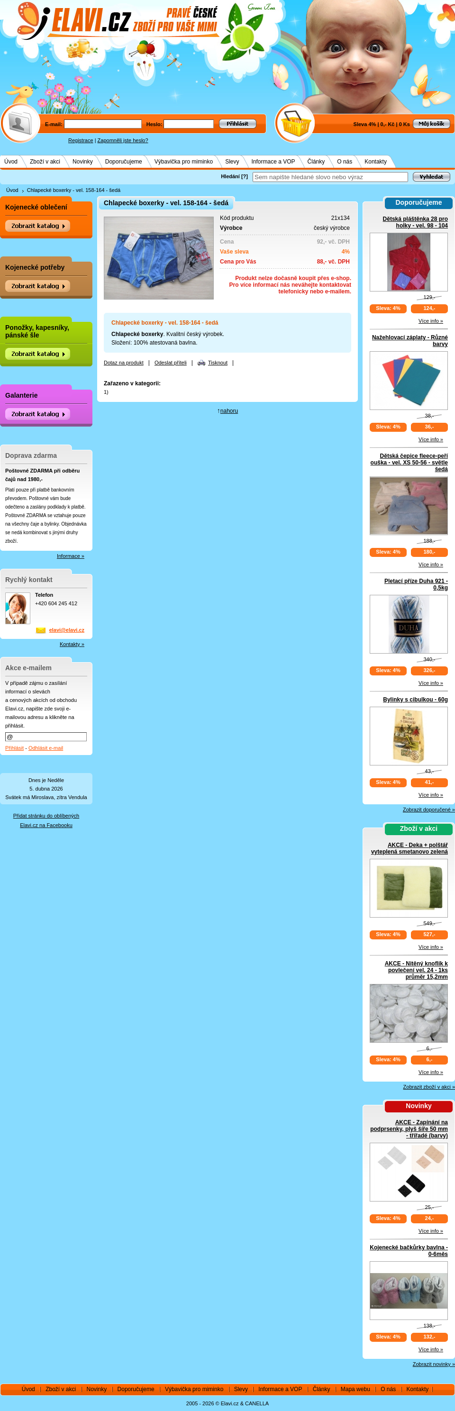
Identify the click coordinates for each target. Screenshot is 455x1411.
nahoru (229, 411)
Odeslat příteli (171, 362)
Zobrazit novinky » (434, 1364)
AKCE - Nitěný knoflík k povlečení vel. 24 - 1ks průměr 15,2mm (416, 970)
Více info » (431, 321)
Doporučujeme (123, 161)
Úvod (11, 161)
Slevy (232, 161)
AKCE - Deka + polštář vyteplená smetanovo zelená (409, 848)
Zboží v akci (45, 161)
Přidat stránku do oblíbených (46, 816)
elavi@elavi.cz (66, 630)
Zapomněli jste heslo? (123, 140)
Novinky (83, 161)
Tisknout (218, 362)
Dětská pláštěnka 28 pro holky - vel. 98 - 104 (415, 222)
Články (316, 161)
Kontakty (375, 161)
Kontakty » (72, 644)
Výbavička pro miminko (184, 161)
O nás (344, 161)
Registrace (80, 140)
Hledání (230, 176)
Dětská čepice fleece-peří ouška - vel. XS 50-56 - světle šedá (409, 463)
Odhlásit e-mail (45, 748)
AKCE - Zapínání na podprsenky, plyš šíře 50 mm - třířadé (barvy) (409, 1129)
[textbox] (330, 177)
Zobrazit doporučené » (429, 809)
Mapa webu (355, 1389)
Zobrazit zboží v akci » (429, 1087)
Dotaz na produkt (124, 362)
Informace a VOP (273, 161)
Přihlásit (14, 748)
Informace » (70, 556)
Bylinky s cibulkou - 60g (415, 699)
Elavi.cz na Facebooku (46, 825)
